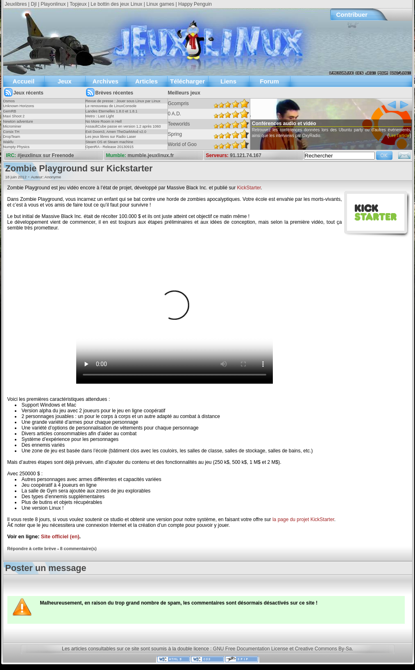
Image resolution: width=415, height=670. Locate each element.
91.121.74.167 (245, 155)
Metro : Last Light (100, 116)
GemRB (9, 111)
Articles (146, 81)
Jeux (64, 81)
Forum (269, 81)
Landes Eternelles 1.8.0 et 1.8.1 (112, 111)
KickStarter (249, 188)
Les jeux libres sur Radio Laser (111, 137)
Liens (228, 81)
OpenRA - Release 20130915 (110, 147)
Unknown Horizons (18, 106)
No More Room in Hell (104, 121)
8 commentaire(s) (78, 548)
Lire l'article (253, 147)
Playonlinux (53, 4)
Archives (105, 81)
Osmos (9, 101)
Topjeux (78, 4)
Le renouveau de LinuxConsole (111, 106)
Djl (33, 4)
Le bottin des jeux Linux (116, 4)
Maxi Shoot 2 (14, 116)
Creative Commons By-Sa (323, 649)
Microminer (12, 126)
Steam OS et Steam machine (110, 142)
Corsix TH (11, 132)
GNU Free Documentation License (250, 649)
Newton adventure (18, 121)
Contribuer (352, 14)
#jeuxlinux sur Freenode (46, 155)
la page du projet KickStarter (303, 519)
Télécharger (187, 81)
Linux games (160, 4)
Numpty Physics (16, 147)
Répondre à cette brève (31, 548)
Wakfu (8, 142)
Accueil (23, 81)
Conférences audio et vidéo (300, 123)
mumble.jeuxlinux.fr (150, 155)
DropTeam (11, 137)
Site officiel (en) (60, 537)
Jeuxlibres (16, 4)
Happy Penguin (195, 4)
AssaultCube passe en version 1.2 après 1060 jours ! (123, 128)
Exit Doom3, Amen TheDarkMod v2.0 (116, 132)
